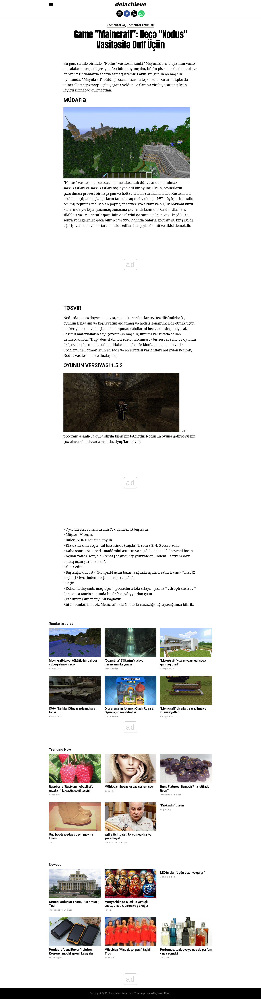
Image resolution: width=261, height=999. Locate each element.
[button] (51, 4)
